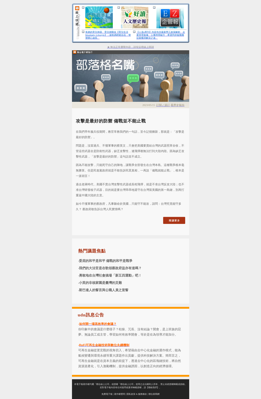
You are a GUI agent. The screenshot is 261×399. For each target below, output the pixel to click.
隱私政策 (131, 394)
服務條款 (142, 394)
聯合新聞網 (154, 394)
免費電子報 (106, 394)
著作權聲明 (119, 394)
